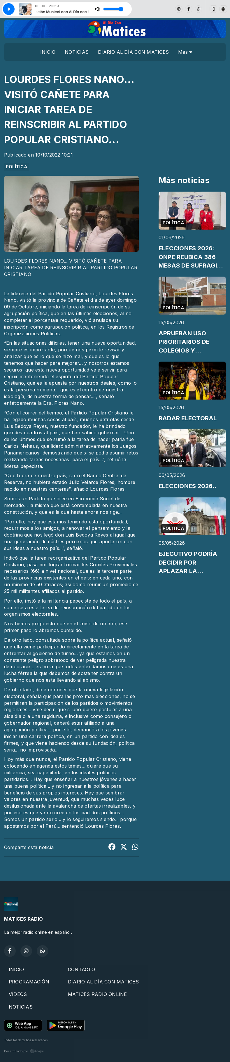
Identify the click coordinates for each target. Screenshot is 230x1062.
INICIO (47, 52)
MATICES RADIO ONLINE (97, 994)
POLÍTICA (16, 166)
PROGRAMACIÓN (29, 982)
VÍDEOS (18, 994)
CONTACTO (81, 969)
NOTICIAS (77, 52)
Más (185, 52)
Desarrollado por (24, 1051)
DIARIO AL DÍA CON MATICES (133, 52)
